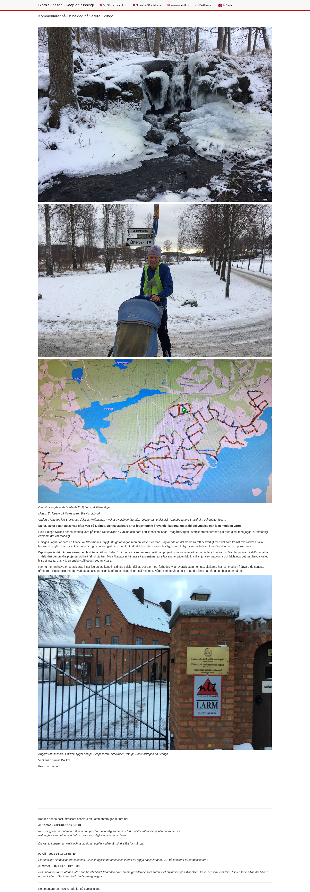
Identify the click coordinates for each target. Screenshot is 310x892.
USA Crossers (203, 5)
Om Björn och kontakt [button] (113, 5)
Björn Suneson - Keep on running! (66, 5)
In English (225, 5)
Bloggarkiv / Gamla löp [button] (147, 5)
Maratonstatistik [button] (178, 5)
